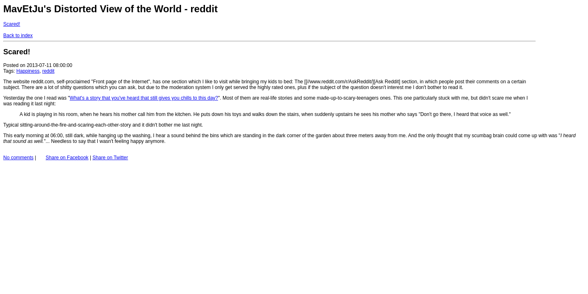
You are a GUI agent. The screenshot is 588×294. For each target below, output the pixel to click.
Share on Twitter (110, 157)
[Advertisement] (560, 52)
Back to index (18, 35)
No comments (18, 157)
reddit (48, 71)
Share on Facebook (67, 157)
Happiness (28, 71)
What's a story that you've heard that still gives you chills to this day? (144, 98)
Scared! (11, 24)
